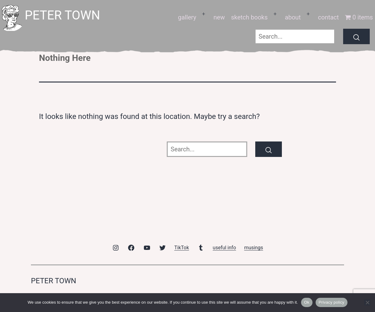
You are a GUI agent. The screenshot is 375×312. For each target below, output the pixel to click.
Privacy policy (331, 302)
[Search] (356, 36)
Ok (306, 302)
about (293, 17)
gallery (187, 17)
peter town (62, 15)
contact (328, 17)
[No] (367, 302)
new (219, 17)
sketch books (249, 17)
